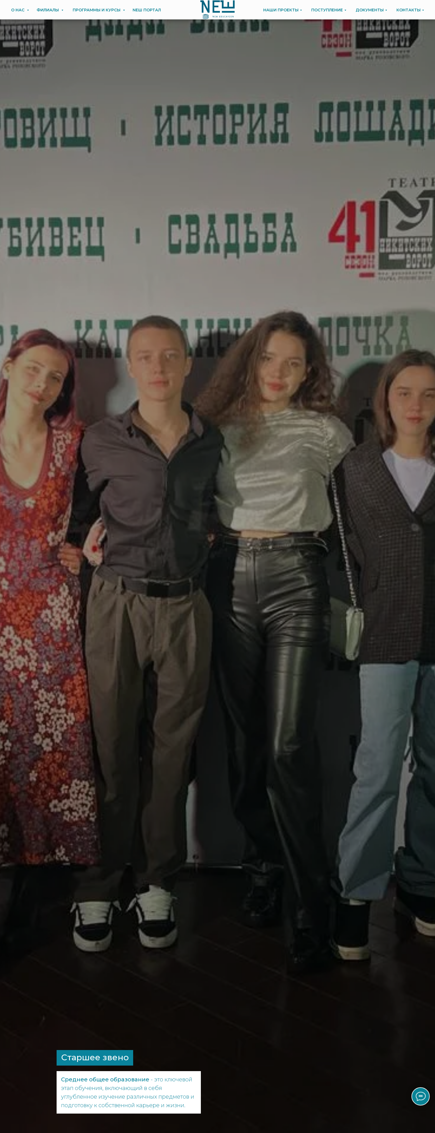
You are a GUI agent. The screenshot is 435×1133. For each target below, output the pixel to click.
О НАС (18, 9)
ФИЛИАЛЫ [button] (48, 9)
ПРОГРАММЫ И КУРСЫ (97, 9)
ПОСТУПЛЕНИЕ (327, 9)
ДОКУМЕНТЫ (370, 9)
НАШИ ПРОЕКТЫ (281, 9)
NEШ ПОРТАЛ (147, 9)
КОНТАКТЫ (408, 9)
